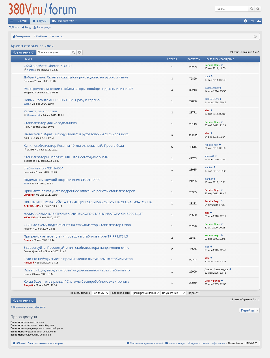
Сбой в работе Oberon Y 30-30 (48, 66)
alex (207, 110)
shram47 (209, 156)
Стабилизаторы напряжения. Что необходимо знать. (66, 157)
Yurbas (31, 70)
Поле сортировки (135, 292)
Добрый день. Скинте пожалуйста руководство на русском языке (76, 77)
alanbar (209, 167)
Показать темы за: (89, 292)
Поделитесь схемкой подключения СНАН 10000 (62, 180)
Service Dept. (212, 65)
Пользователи (65, 20)
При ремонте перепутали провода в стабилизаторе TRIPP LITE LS (76, 236)
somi (207, 76)
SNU (26, 183)
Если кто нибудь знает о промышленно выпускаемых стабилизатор (78, 259)
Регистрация (44, 27)
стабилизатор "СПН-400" (43, 168)
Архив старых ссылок (32, 46)
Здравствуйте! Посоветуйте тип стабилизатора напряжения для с (76, 247)
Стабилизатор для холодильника (50, 123)
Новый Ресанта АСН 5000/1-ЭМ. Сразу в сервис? (62, 100)
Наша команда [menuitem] (177, 343)
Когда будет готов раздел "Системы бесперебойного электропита (76, 281)
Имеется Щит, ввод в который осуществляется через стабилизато (77, 270)
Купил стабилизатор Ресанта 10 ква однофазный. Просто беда (74, 145)
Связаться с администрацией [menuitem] (146, 343)
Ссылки (12, 21)
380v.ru (22, 20)
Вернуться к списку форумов (29, 307)
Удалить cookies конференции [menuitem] (208, 343)
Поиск (251, 8)
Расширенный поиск (258, 8)
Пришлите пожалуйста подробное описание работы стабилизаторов (79, 191)
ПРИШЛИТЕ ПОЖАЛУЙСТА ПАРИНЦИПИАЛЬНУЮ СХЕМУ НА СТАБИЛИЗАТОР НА (88, 202)
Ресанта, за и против (40, 111)
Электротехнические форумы (45, 343)
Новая (21, 52)
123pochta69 (212, 88)
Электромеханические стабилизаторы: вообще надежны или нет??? (78, 89)
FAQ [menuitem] (247, 21)
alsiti (207, 246)
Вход (28, 27)
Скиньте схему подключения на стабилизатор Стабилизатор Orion (77, 225)
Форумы (42, 20)
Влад (27, 103)
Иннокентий (34, 115)
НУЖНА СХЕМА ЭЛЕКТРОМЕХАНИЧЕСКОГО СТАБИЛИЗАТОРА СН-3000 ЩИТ (83, 213)
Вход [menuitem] (253, 21)
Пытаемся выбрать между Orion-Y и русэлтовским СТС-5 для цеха (76, 134)
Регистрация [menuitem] (259, 21)
